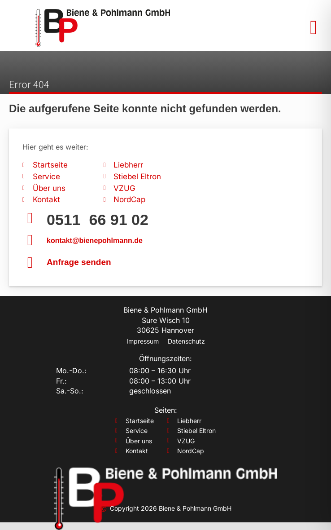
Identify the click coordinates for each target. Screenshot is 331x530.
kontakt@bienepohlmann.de (95, 240)
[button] (313, 28)
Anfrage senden (79, 262)
